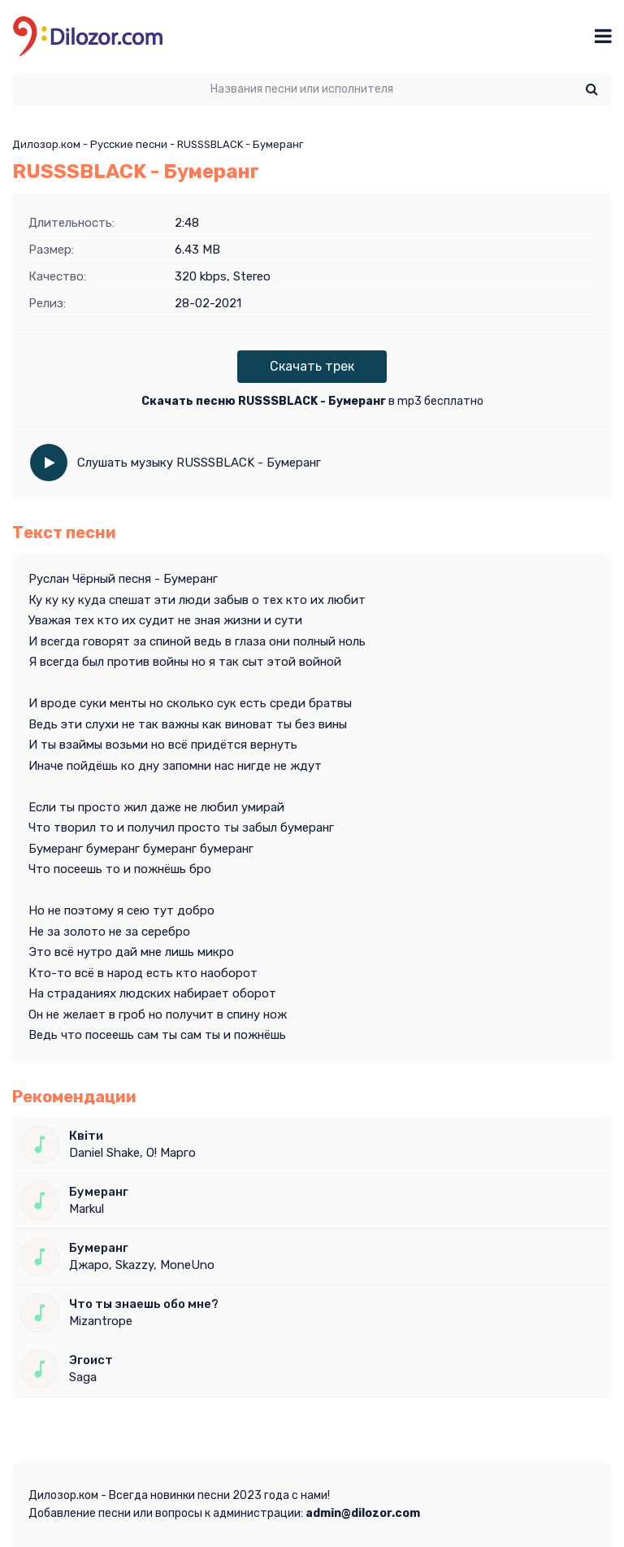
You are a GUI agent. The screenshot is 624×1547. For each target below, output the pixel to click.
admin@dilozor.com (363, 1513)
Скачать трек (312, 366)
